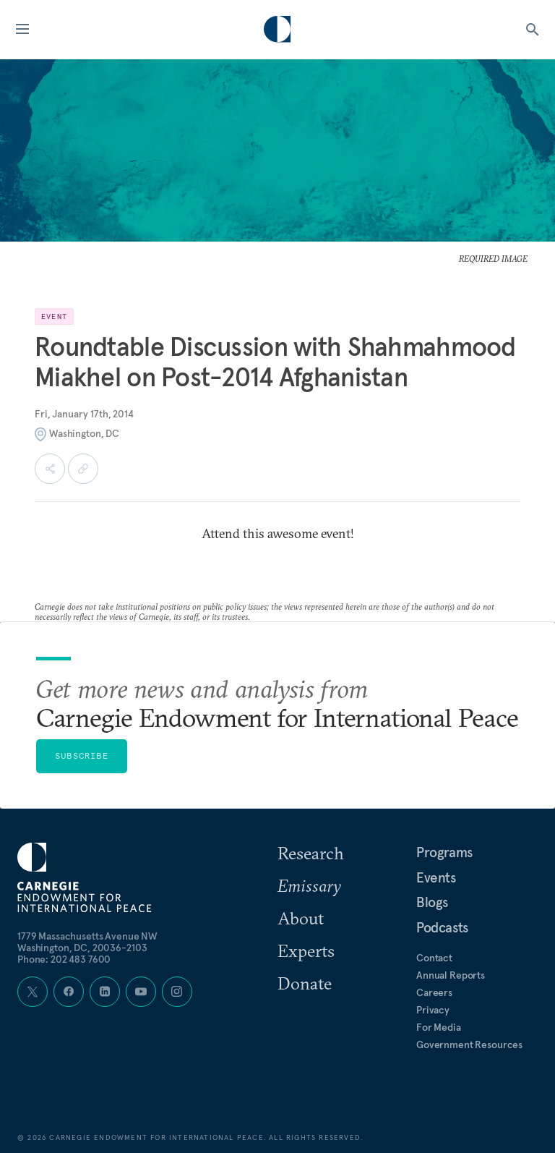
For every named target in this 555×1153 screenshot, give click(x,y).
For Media (438, 1027)
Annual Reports (450, 975)
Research (311, 853)
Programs (444, 852)
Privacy (432, 1009)
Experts (306, 950)
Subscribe (81, 755)
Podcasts (442, 927)
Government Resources (469, 1044)
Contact (434, 957)
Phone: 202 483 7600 (64, 959)
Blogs (432, 902)
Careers (434, 992)
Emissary (309, 885)
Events (436, 877)
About (301, 918)
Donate (305, 983)
